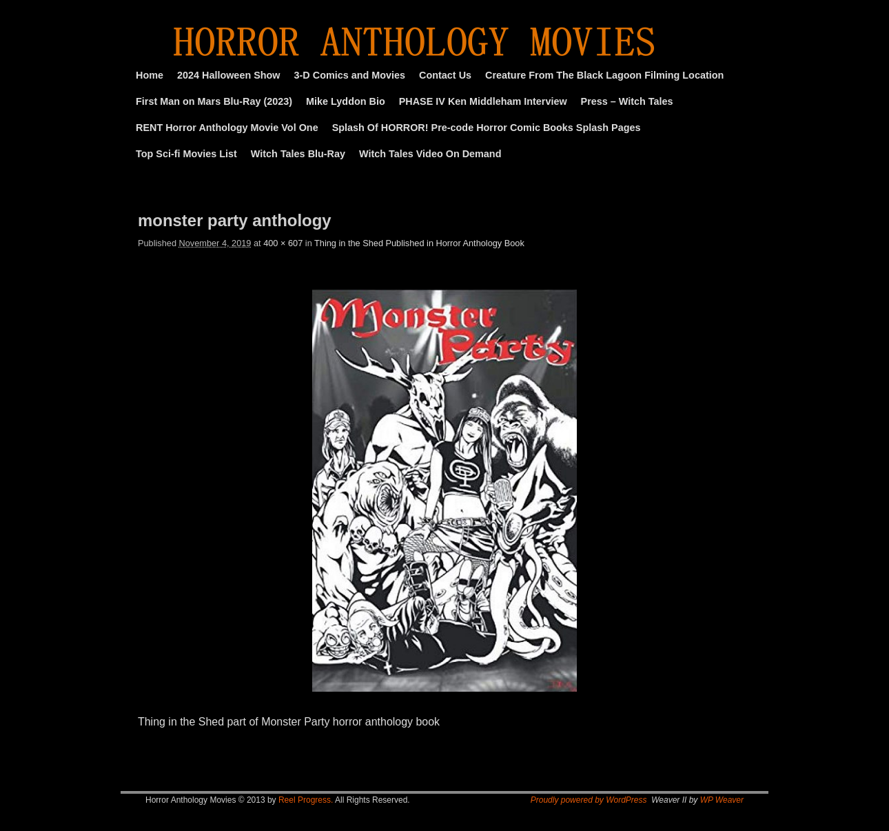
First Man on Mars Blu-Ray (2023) (214, 101)
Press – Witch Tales (627, 101)
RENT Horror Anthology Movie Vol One (227, 127)
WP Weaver (722, 800)
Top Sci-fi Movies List (186, 153)
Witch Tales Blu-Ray (298, 153)
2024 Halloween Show (228, 75)
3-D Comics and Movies (350, 75)
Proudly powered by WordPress (589, 800)
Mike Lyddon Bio (345, 101)
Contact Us (445, 75)
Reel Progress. (305, 800)
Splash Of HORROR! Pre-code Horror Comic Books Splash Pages (486, 127)
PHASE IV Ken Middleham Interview (483, 101)
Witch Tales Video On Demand (430, 153)
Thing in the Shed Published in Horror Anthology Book (419, 243)
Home (149, 75)
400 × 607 (283, 243)
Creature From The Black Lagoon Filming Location (604, 75)
